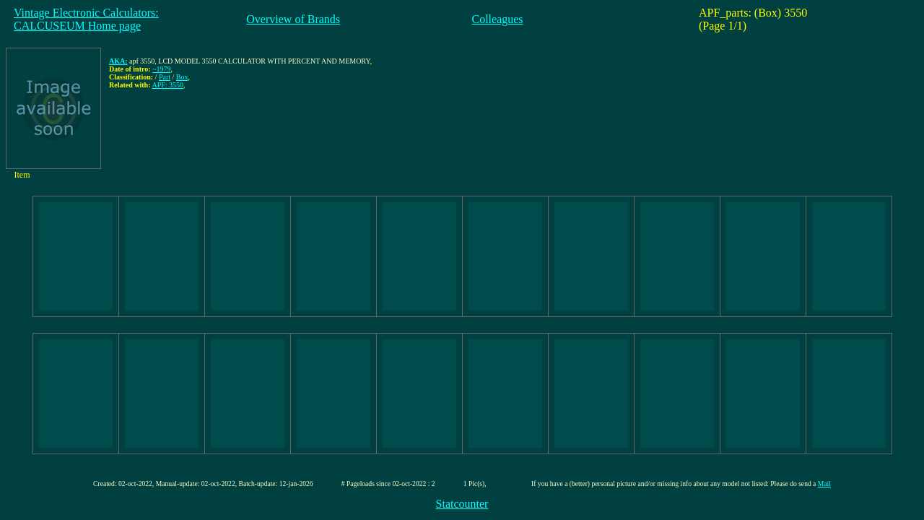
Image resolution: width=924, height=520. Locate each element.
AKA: (118, 61)
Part (164, 77)
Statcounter (462, 504)
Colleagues (497, 19)
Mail (824, 484)
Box (182, 77)
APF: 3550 (167, 85)
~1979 (161, 69)
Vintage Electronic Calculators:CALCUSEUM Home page (86, 19)
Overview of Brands (293, 19)
